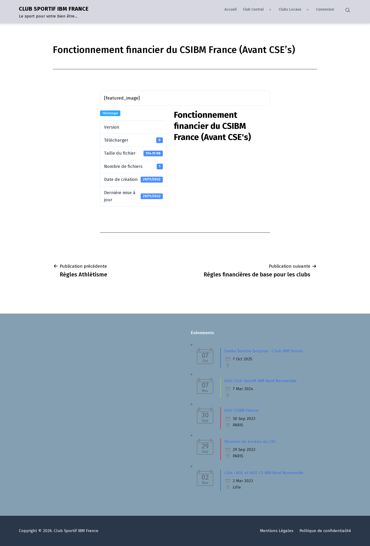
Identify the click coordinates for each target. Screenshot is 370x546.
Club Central (253, 9)
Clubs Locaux (290, 9)
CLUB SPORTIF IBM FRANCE (53, 8)
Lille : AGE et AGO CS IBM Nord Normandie (263, 472)
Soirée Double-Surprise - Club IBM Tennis (263, 351)
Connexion (325, 9)
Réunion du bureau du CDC (250, 441)
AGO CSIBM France (241, 410)
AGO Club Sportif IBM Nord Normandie (260, 380)
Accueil (230, 9)
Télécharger (110, 113)
